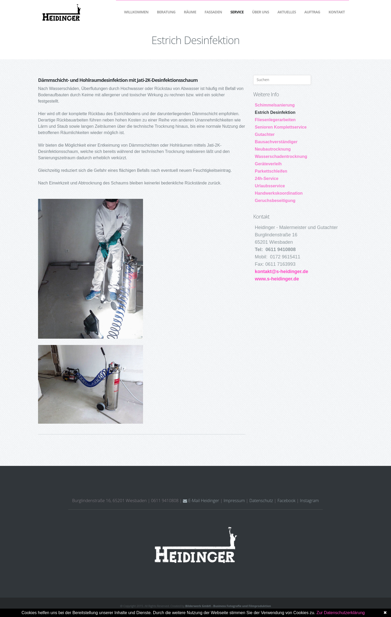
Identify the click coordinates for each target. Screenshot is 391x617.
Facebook (286, 500)
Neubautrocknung (273, 149)
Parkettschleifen (271, 171)
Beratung (166, 11)
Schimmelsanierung (275, 105)
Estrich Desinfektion (275, 112)
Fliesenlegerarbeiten (275, 120)
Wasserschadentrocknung (281, 156)
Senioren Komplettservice (281, 127)
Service (237, 11)
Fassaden (213, 11)
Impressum (234, 500)
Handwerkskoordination (279, 193)
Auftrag (312, 11)
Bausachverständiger (276, 142)
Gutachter (265, 134)
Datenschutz (261, 500)
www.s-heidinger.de (277, 278)
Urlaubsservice (270, 186)
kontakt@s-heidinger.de (281, 271)
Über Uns (260, 11)
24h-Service (266, 178)
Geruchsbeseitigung (275, 200)
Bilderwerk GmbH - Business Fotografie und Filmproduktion (228, 606)
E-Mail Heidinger (201, 500)
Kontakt (337, 11)
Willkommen (136, 11)
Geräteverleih (268, 164)
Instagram (309, 500)
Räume (190, 11)
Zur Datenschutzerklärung (340, 612)
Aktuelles (286, 11)
